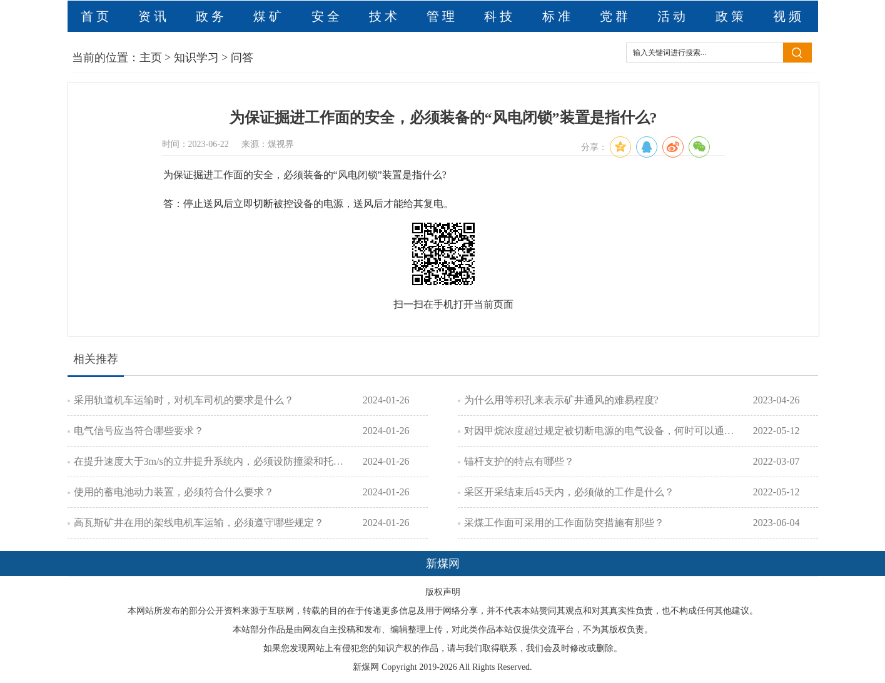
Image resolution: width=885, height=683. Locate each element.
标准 (558, 16)
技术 (384, 16)
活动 (673, 16)
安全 (327, 16)
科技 (499, 16)
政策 (731, 16)
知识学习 (196, 57)
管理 (442, 16)
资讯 (153, 16)
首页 (96, 16)
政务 (211, 16)
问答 (242, 57)
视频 (788, 16)
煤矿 (269, 16)
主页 (150, 57)
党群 (615, 16)
